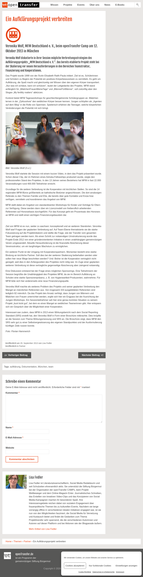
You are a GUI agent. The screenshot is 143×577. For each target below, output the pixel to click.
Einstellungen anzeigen (126, 565)
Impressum (120, 572)
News (107, 5)
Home (9, 541)
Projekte (67, 5)
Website (10, 448)
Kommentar (13, 393)
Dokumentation (29, 367)
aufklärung (15, 367)
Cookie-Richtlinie (84, 572)
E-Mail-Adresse (14, 437)
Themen (18, 541)
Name (9, 427)
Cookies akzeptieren (74, 565)
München (42, 367)
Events (80, 5)
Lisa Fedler (47, 343)
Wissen (54, 5)
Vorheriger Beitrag (18, 355)
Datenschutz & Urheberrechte (103, 572)
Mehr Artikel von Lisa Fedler (43, 529)
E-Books (119, 5)
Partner (22, 346)
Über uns (94, 5)
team (50, 367)
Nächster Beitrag (91, 355)
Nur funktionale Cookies (100, 565)
